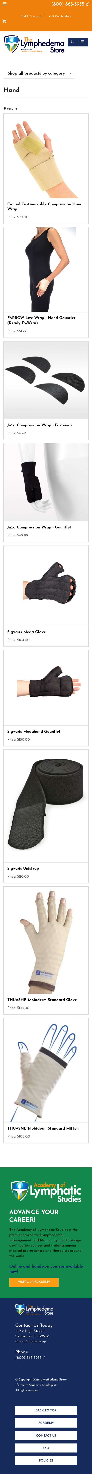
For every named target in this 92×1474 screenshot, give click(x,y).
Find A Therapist (30, 16)
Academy (46, 1423)
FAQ (46, 1448)
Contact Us (46, 1435)
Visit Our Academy (60, 16)
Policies (46, 1460)
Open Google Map (30, 1341)
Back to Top (46, 1410)
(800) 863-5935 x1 (70, 4)
